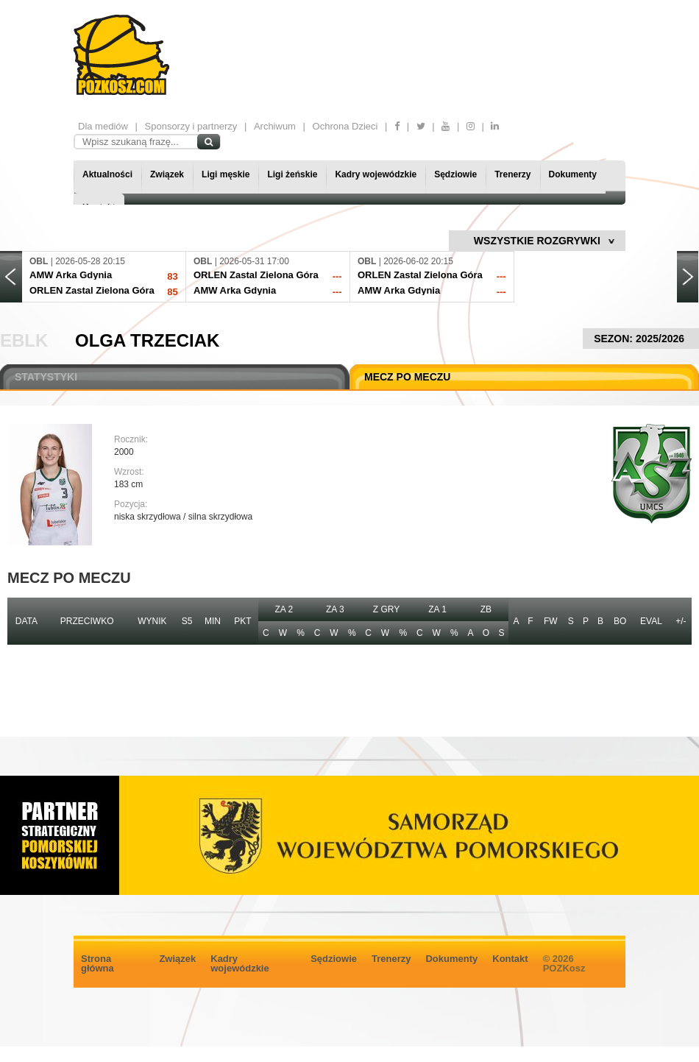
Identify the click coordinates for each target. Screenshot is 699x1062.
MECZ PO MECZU (407, 377)
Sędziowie (455, 174)
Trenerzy (512, 174)
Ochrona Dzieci (345, 126)
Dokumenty (573, 174)
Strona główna (97, 963)
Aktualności (107, 174)
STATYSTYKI (46, 377)
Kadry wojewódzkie (375, 174)
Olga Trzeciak (147, 340)
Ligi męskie (225, 174)
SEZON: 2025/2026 (641, 338)
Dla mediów (103, 126)
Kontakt (510, 958)
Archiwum (275, 126)
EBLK (24, 340)
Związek (167, 174)
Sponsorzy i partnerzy (191, 126)
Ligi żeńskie (292, 174)
